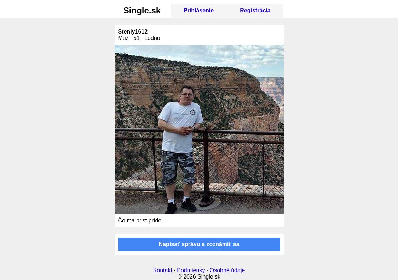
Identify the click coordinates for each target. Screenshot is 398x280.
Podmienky (191, 270)
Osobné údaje (227, 270)
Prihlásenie (199, 10)
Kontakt (162, 270)
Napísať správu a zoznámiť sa (199, 244)
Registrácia (255, 10)
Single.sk (142, 10)
